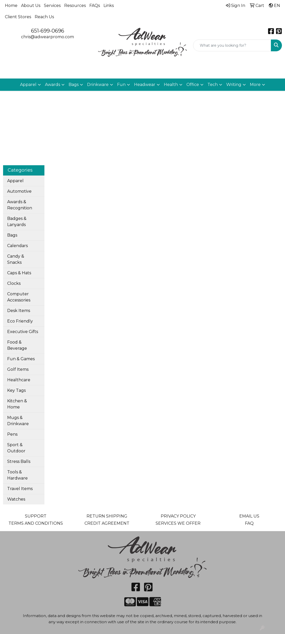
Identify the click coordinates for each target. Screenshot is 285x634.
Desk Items (18, 310)
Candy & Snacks (15, 259)
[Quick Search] (232, 45)
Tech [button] (212, 84)
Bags (12, 235)
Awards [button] (52, 84)
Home (11, 5)
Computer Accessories (18, 297)
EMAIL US (249, 516)
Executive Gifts (22, 331)
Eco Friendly (20, 321)
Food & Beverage (17, 345)
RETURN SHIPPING (107, 516)
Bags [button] (74, 84)
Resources (75, 5)
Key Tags (16, 390)
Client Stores (18, 16)
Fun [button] (121, 84)
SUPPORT (35, 516)
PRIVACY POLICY (178, 516)
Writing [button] (233, 84)
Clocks (14, 283)
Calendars (17, 245)
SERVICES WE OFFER (178, 523)
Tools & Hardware (17, 475)
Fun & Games (21, 358)
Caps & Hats (19, 272)
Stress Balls (18, 461)
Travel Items (20, 488)
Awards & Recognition (19, 204)
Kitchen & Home (17, 403)
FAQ (249, 523)
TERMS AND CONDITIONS (35, 523)
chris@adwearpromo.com (47, 36)
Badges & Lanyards (16, 221)
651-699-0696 (47, 31)
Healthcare (18, 379)
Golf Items (17, 369)
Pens (12, 434)
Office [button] (192, 84)
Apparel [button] (28, 84)
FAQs (94, 5)
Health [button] (171, 84)
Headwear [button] (144, 84)
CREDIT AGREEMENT (106, 523)
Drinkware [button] (98, 84)
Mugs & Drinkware (18, 420)
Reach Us (44, 16)
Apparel (15, 180)
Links (108, 5)
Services (52, 5)
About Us (30, 5)
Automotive (19, 191)
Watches (16, 499)
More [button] (255, 84)
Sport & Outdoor (16, 447)
